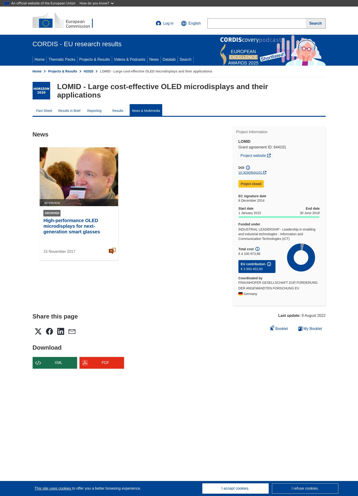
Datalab (169, 59)
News (154, 59)
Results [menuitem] (117, 111)
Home (40, 59)
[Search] (315, 23)
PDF (105, 363)
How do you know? (97, 3)
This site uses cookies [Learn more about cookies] (53, 488)
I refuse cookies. (305, 488)
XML (58, 363)
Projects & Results (94, 59)
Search (186, 59)
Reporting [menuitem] (94, 111)
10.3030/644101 (250, 172)
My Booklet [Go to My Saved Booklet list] (310, 328)
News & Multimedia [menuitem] (146, 111)
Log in (164, 23)
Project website (256, 155)
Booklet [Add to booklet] (279, 328)
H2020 (88, 71)
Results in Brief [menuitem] (69, 111)
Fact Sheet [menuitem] (44, 111)
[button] (190, 23)
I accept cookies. (235, 488)
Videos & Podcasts (129, 59)
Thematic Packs (62, 59)
